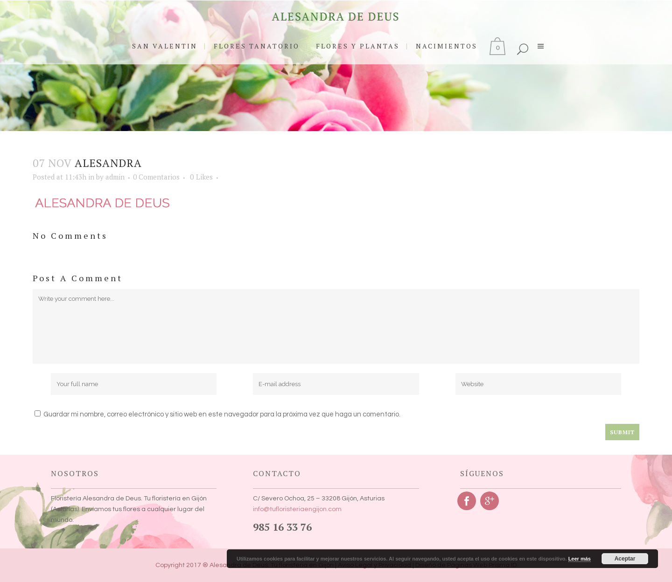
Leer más (579, 558)
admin (115, 176)
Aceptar (625, 558)
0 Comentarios (156, 176)
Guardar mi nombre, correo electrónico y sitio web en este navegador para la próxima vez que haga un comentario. (221, 414)
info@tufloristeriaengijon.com (297, 509)
